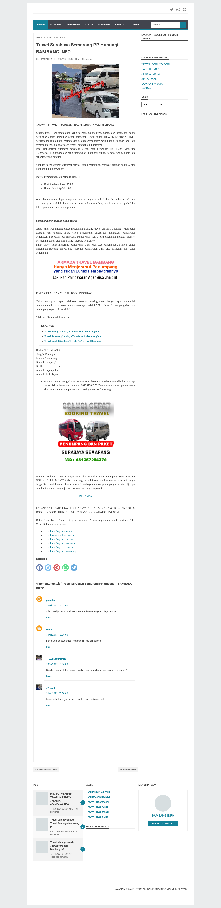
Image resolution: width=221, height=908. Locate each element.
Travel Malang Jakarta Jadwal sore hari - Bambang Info (62, 846)
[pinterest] (56, 567)
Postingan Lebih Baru (46, 769)
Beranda (40, 25)
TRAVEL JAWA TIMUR (98, 817)
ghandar (50, 600)
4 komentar (87, 59)
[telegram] (74, 567)
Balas (49, 617)
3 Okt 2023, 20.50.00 (57, 693)
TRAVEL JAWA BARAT (98, 807)
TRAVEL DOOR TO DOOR (156, 64)
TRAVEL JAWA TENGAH (98, 812)
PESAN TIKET (56, 25)
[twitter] (48, 567)
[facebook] (39, 567)
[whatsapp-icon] (178, 9)
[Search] (165, 25)
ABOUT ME (120, 25)
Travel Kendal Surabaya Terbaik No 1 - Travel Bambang (73, 341)
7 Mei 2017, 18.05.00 (57, 634)
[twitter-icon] (172, 9)
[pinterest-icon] (185, 9)
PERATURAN (104, 25)
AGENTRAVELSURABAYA (99, 797)
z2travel (50, 688)
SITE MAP (134, 25)
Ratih (49, 629)
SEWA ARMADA (150, 74)
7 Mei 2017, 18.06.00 (57, 664)
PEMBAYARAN (73, 25)
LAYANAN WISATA (152, 83)
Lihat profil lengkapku (163, 823)
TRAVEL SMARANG (56, 659)
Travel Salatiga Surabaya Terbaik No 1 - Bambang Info (72, 331)
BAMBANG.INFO (163, 815)
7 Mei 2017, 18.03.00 (57, 605)
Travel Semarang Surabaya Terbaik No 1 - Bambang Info (73, 336)
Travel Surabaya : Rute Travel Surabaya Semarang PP (64, 823)
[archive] (152, 104)
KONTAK (89, 25)
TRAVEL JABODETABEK (98, 802)
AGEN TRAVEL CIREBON (99, 792)
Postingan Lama (128, 769)
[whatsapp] (65, 567)
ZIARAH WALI (149, 78)
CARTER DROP (150, 69)
